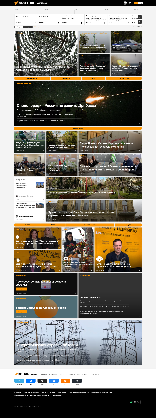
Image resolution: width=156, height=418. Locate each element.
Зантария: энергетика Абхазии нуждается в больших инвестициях (44, 356)
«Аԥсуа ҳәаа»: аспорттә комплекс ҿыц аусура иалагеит (96, 19)
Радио (18, 252)
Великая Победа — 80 (90, 297)
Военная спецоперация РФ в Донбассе (93, 33)
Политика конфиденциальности (79, 392)
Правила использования (31, 392)
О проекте (17, 392)
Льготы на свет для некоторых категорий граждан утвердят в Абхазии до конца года (47, 350)
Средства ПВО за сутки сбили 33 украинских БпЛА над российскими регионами (45, 115)
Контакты (44, 392)
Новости (44, 374)
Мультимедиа (82, 374)
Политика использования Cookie (102, 392)
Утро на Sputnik (44, 16)
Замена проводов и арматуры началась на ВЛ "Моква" (39, 360)
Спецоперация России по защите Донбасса (56, 105)
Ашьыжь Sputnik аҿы (22, 16)
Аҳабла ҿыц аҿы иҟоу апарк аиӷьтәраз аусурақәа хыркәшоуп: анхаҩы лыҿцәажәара (118, 20)
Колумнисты (24, 180)
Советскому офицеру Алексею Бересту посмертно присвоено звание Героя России (104, 307)
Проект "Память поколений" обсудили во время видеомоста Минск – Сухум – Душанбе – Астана (102, 312)
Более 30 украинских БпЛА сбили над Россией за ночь (39, 110)
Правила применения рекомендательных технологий (31, 395)
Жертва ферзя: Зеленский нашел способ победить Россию (41, 121)
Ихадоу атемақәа (68, 18)
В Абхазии (19, 33)
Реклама (52, 392)
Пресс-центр (94, 374)
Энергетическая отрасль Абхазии (47, 344)
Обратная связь (56, 395)
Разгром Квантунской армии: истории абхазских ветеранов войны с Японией (102, 301)
